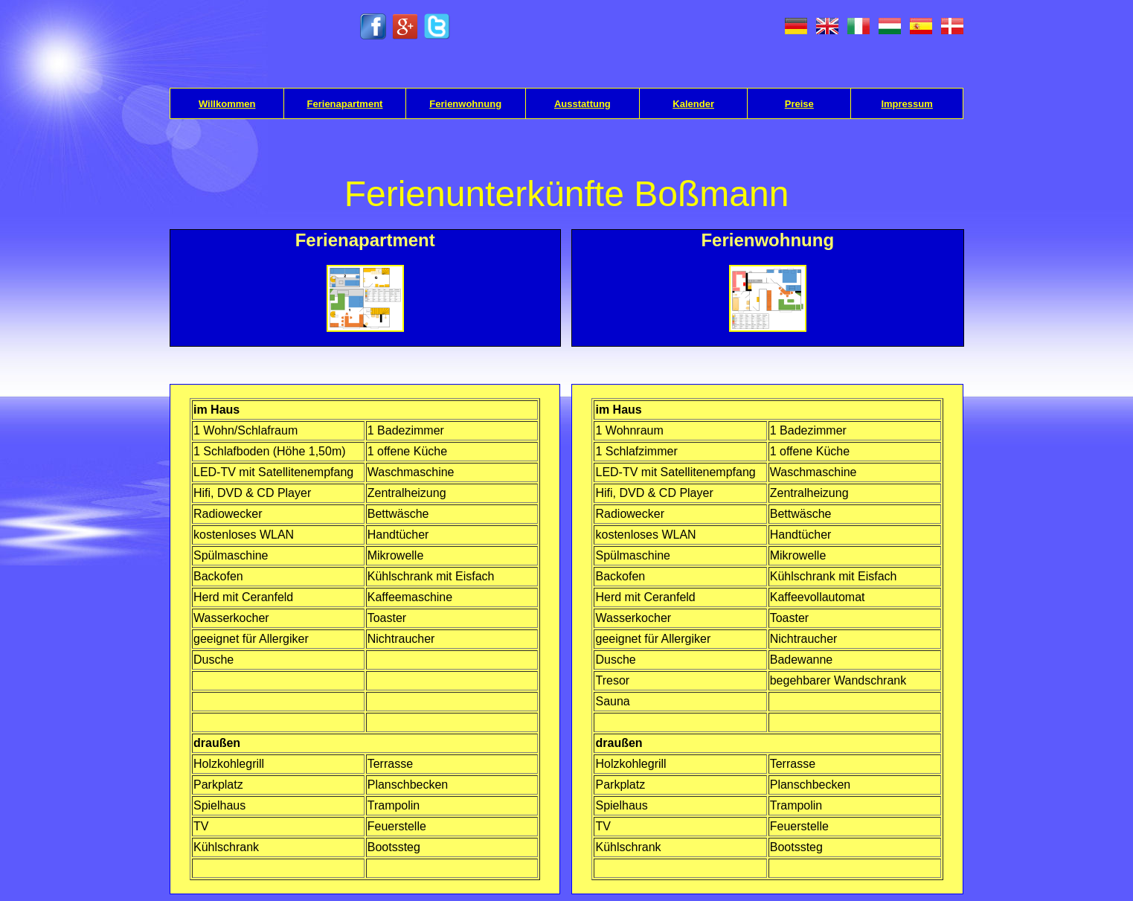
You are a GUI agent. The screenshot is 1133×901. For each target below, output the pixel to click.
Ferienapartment (345, 103)
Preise (799, 103)
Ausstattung (582, 103)
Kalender (693, 103)
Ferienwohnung (465, 103)
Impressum (906, 103)
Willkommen (227, 103)
